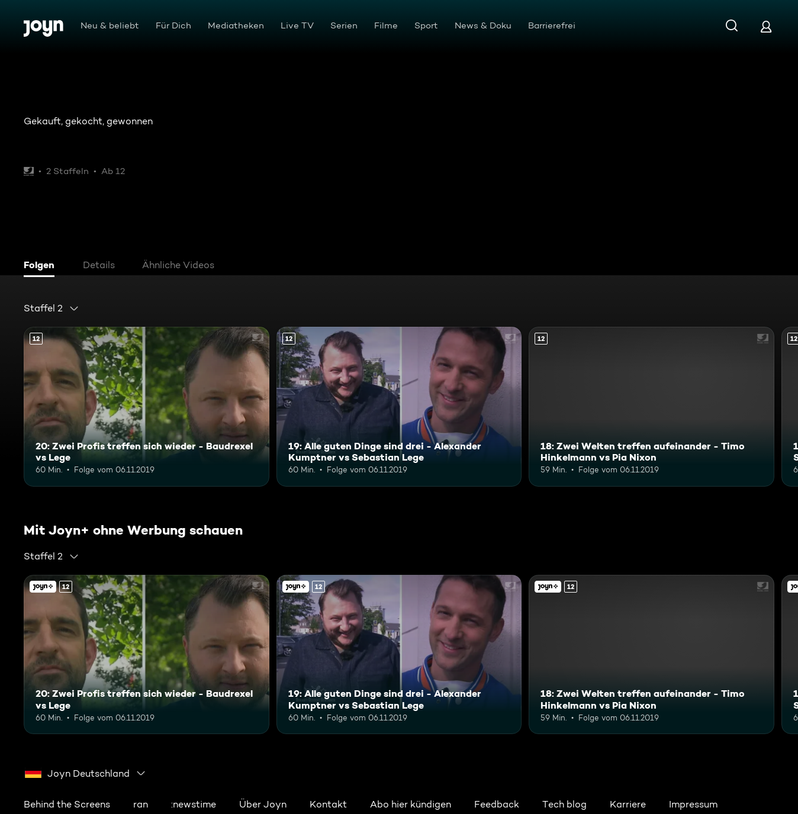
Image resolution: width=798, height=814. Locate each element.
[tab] (42, 266)
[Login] (766, 26)
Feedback (496, 804)
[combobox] (51, 308)
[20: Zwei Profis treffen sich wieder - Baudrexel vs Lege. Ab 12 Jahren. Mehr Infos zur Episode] (146, 407)
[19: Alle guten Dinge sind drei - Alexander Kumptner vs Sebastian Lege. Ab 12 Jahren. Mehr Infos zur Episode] (399, 407)
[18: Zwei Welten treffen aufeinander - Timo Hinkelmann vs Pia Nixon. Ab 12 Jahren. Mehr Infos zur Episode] (651, 407)
